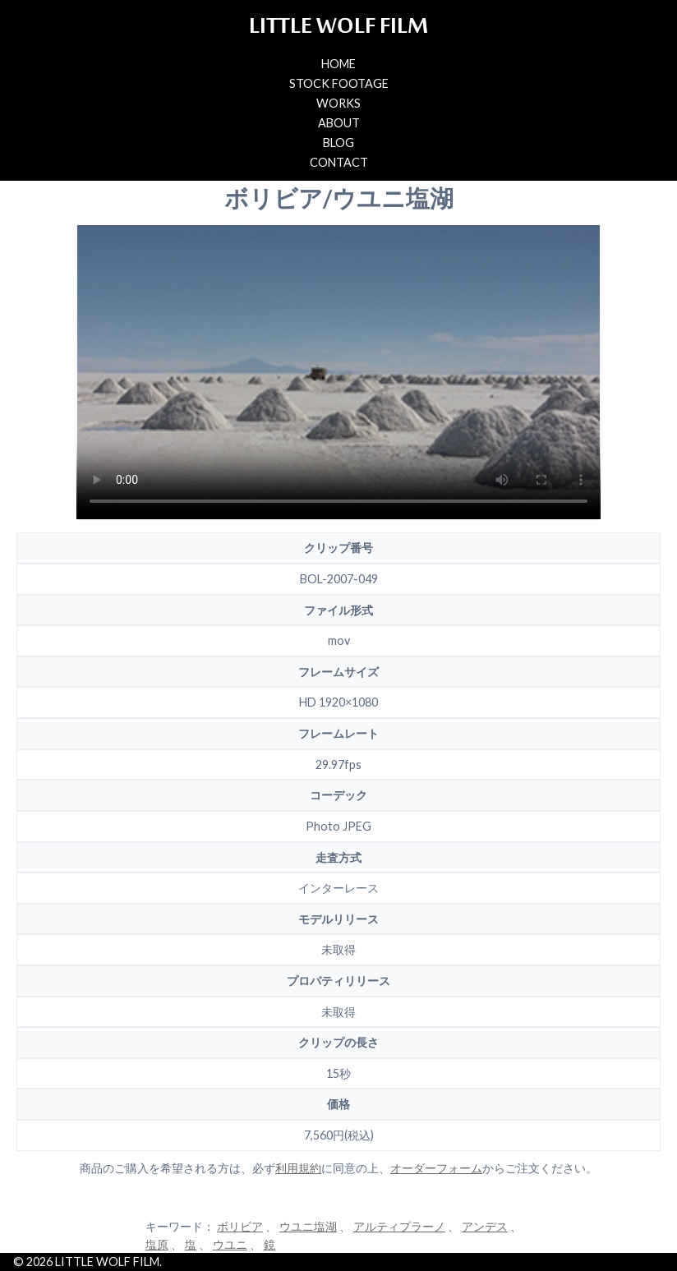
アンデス (485, 1226)
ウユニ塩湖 (308, 1226)
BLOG (338, 143)
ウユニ (230, 1244)
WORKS (338, 103)
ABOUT (339, 123)
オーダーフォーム (436, 1168)
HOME (338, 64)
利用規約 (298, 1168)
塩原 (156, 1244)
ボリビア (240, 1226)
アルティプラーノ (399, 1226)
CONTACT (339, 162)
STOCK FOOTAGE (339, 83)
